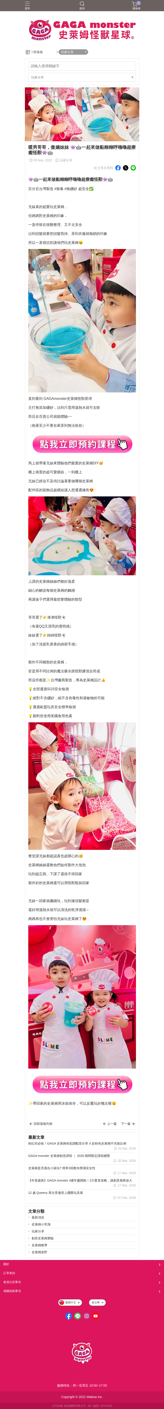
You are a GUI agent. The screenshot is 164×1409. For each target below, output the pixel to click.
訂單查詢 (9, 1273)
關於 (6, 1264)
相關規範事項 (12, 1291)
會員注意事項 (12, 1282)
